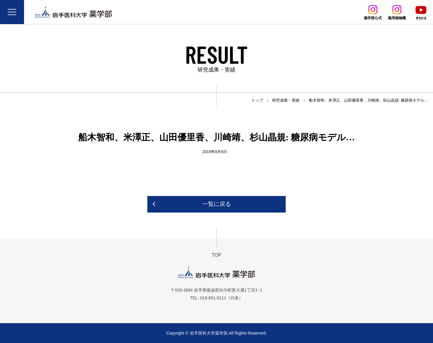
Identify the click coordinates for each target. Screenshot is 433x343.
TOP (217, 255)
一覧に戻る (216, 204)
